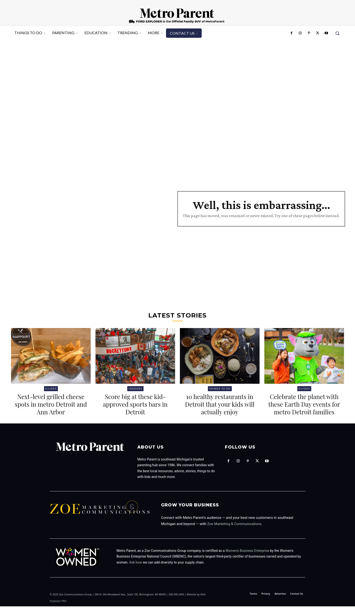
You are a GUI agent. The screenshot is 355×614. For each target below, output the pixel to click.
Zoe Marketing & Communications (234, 531)
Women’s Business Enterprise (247, 558)
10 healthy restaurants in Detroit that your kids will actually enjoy (220, 404)
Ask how (135, 570)
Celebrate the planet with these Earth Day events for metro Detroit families (304, 408)
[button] (337, 33)
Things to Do (220, 388)
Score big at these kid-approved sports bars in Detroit (135, 404)
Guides (51, 388)
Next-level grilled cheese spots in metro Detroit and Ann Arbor (51, 404)
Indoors (135, 388)
